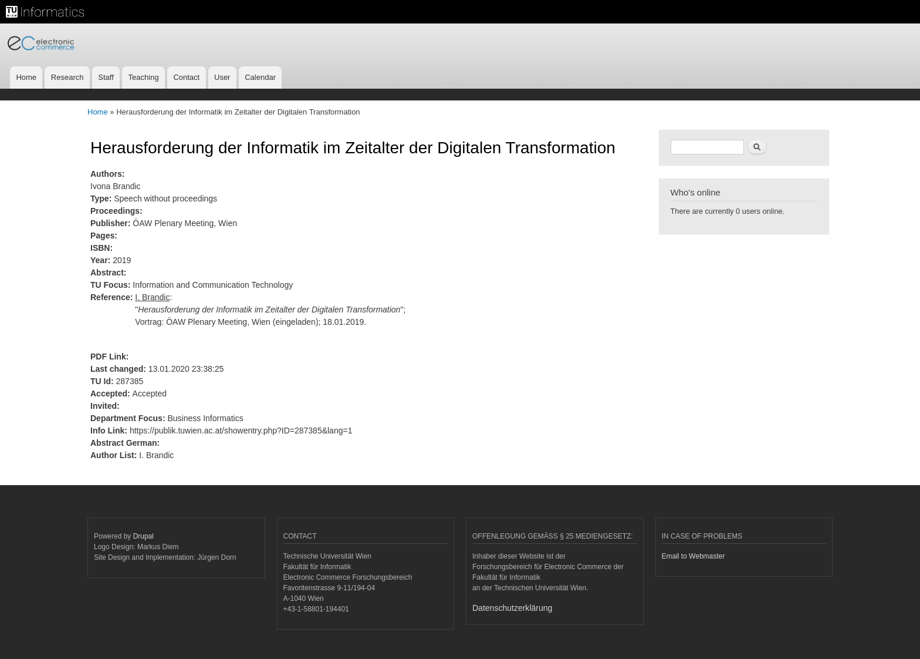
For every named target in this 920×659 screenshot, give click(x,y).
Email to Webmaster (693, 556)
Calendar (260, 77)
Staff (106, 77)
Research (67, 77)
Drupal (143, 536)
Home (26, 77)
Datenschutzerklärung (512, 608)
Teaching (143, 77)
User (222, 77)
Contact (186, 77)
